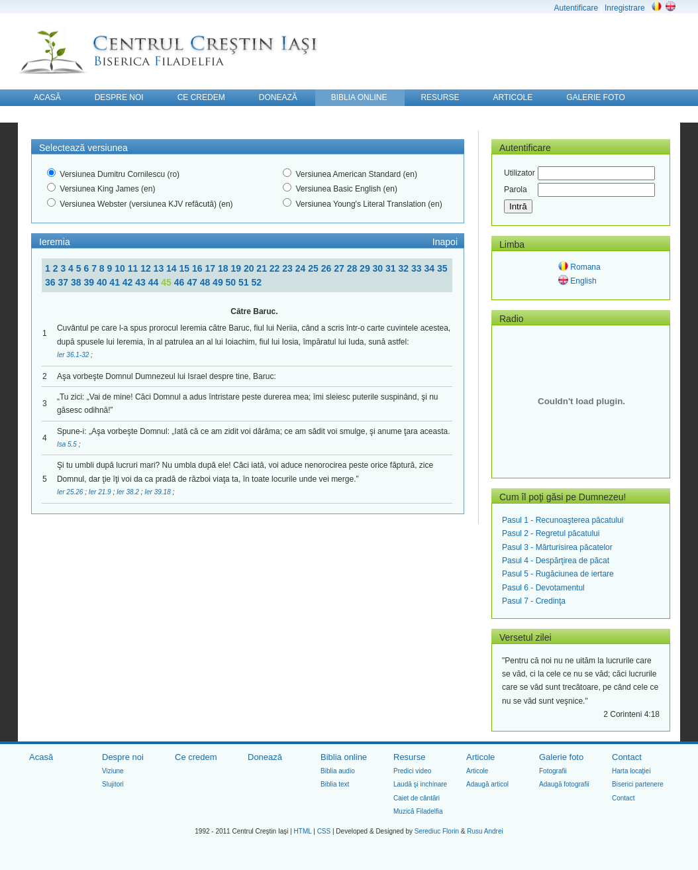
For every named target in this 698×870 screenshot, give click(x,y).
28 (353, 268)
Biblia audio (338, 771)
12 (146, 268)
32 (405, 268)
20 (250, 268)
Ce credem (196, 757)
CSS (324, 831)
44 (154, 282)
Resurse (409, 757)
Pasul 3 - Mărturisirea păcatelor (557, 547)
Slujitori (113, 784)
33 (417, 268)
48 (206, 282)
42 (129, 282)
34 (430, 268)
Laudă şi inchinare (420, 784)
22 (276, 268)
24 (301, 268)
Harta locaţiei (631, 771)
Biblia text (335, 784)
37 (64, 282)
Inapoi (445, 242)
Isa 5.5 (68, 444)
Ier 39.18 (158, 492)
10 (121, 268)
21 (262, 268)
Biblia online (344, 757)
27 (340, 268)
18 (224, 268)
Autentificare (576, 8)
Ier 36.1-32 (74, 354)
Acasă (41, 757)
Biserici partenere (638, 784)
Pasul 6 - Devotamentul (543, 587)
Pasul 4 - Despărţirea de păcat (555, 560)
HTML (303, 831)
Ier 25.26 (71, 492)
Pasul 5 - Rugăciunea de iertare (558, 573)
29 (366, 268)
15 (185, 268)
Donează (265, 757)
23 (288, 268)
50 (232, 282)
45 (167, 282)
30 (379, 268)
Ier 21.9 (101, 492)
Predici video (412, 771)
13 (160, 268)
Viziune (113, 771)
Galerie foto (561, 757)
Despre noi (123, 757)
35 (442, 268)
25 (314, 268)
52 (257, 282)
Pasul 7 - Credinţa (534, 601)
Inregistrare (625, 8)
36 (51, 282)
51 (244, 282)
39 (89, 282)
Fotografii (553, 771)
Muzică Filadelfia (417, 811)
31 (391, 268)
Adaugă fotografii (564, 784)
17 (211, 268)
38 (77, 282)
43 (141, 282)
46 (180, 282)
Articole (480, 757)
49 (219, 282)
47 (193, 282)
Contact (627, 757)
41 (115, 282)
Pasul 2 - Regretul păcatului (550, 533)
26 (327, 268)
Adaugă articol (487, 784)
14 (172, 268)
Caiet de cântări (416, 798)
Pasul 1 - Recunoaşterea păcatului (562, 520)
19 (236, 268)
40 (103, 282)
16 (198, 268)
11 (134, 268)
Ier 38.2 (129, 492)
